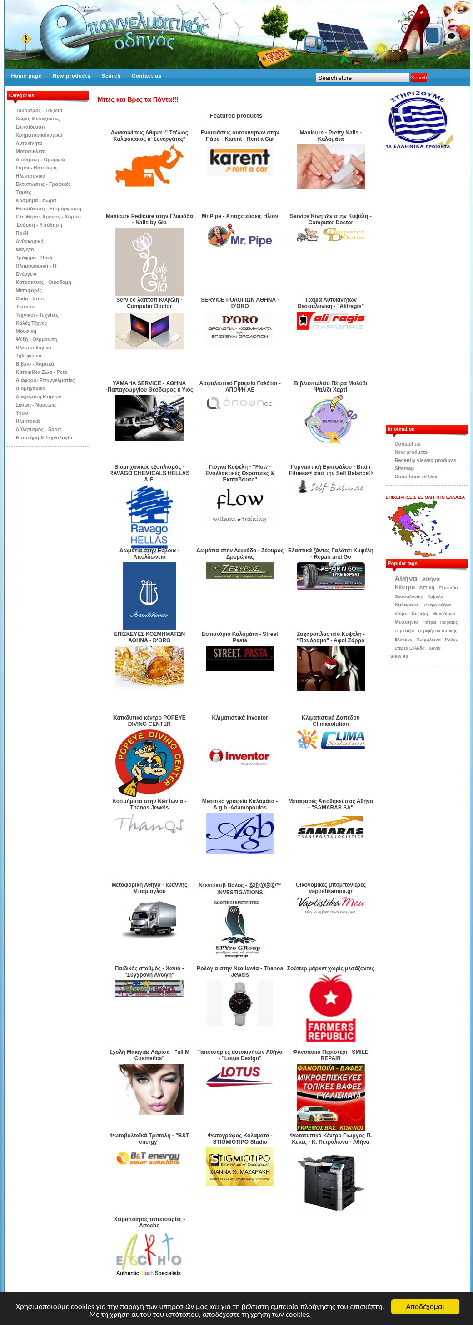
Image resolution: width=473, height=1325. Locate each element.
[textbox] (362, 77)
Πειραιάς (449, 622)
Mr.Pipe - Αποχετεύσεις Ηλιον (240, 216)
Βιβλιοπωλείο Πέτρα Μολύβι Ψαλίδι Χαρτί (331, 386)
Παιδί (22, 233)
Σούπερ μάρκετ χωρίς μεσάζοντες (330, 968)
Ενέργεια (26, 274)
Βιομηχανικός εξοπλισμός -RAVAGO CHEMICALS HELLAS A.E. (149, 473)
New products (71, 76)
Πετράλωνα (428, 639)
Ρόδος (451, 639)
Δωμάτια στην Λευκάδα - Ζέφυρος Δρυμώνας (240, 553)
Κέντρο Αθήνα (437, 605)
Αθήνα (406, 578)
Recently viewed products (426, 460)
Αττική (427, 587)
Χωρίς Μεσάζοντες (38, 118)
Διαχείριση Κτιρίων (39, 396)
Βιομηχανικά (31, 388)
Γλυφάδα (448, 587)
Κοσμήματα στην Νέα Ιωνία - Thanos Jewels (149, 804)
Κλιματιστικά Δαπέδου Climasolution (331, 721)
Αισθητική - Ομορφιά (40, 159)
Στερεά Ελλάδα (410, 648)
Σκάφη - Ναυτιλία (36, 404)
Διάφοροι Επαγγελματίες (45, 380)
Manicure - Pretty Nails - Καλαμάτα (331, 135)
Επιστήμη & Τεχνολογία (44, 437)
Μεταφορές (29, 290)
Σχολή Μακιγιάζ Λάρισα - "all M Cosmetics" (149, 1055)
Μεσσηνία (406, 622)
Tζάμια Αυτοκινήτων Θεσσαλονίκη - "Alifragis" (331, 303)
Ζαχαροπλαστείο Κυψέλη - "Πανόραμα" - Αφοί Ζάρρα (331, 637)
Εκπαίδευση (30, 126)
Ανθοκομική (30, 241)
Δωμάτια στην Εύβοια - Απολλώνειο (149, 553)
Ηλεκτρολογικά (33, 347)
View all (399, 656)
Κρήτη (401, 613)
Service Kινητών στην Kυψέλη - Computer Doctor (331, 219)
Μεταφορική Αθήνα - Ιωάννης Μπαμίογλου (150, 888)
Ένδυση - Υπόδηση (39, 225)
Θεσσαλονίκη (409, 596)
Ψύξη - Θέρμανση (36, 339)
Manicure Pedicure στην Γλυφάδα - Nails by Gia (149, 219)
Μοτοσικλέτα (31, 151)
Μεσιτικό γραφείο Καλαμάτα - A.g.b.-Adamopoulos (240, 804)
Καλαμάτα (406, 604)
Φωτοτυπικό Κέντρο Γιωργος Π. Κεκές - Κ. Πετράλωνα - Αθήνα (330, 1138)
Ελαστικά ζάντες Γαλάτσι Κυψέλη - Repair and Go (330, 553)
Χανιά (435, 648)
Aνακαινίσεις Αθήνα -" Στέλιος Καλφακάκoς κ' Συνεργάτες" (149, 135)
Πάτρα (429, 622)
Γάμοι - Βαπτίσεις (37, 167)
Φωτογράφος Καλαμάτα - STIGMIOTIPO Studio (240, 1138)
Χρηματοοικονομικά (39, 135)
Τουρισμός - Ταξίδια (39, 110)
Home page (26, 76)
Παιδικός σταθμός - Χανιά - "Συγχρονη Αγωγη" (149, 971)
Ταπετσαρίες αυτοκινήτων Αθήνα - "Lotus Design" (240, 1055)
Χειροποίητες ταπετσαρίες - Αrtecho (149, 1222)
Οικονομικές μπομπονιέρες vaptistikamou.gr (331, 888)
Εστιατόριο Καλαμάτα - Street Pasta (240, 637)
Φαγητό (25, 249)
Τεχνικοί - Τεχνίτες (37, 315)
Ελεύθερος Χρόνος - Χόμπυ (48, 216)
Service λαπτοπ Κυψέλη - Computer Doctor (149, 303)
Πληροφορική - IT (36, 265)
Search (111, 76)
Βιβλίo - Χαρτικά (35, 364)
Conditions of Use (416, 476)
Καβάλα (435, 596)
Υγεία (22, 413)
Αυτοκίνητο (29, 143)
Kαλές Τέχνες (31, 323)
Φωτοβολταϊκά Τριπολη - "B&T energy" (149, 1138)
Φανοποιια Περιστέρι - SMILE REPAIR (331, 1055)
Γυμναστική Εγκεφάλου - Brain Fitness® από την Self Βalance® (331, 470)
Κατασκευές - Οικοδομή (44, 282)
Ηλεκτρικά (28, 421)
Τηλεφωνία (29, 355)
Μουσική (26, 331)
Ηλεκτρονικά (31, 176)
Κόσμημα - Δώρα (36, 200)
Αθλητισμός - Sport (38, 429)
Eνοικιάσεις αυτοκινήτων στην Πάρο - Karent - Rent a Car (240, 135)
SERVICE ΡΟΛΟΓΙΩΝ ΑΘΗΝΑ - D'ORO (240, 303)
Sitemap (404, 468)
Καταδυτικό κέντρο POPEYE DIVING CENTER (149, 721)
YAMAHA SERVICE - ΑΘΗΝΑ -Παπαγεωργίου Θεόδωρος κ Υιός (149, 386)
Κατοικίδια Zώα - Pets (41, 372)
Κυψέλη (420, 613)
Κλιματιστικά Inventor (240, 718)
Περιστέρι (404, 631)
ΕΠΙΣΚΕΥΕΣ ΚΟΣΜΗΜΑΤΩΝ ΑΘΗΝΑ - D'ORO (149, 637)
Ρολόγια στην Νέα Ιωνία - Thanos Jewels (240, 971)
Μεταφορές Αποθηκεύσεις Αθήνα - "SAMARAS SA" (330, 804)
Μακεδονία (443, 613)
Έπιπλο (25, 306)
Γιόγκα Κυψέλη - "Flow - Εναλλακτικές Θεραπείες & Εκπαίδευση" (239, 473)
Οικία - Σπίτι (30, 298)
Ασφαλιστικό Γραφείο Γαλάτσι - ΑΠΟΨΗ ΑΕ (239, 386)
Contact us (147, 76)
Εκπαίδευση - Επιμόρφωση (48, 208)
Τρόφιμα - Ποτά (34, 257)
